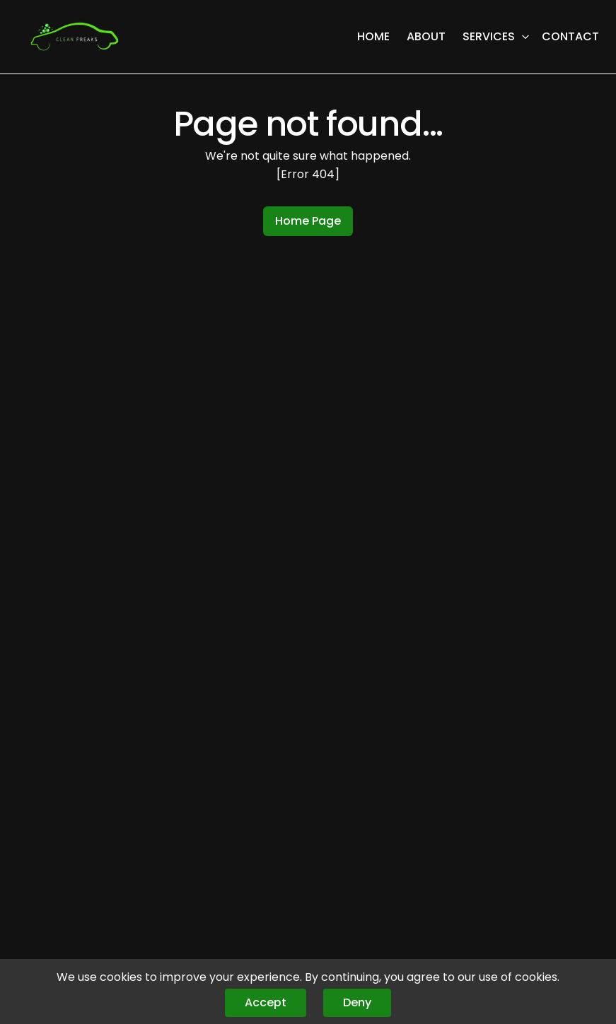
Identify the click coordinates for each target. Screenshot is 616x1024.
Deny (357, 1002)
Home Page (308, 221)
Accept (265, 1002)
